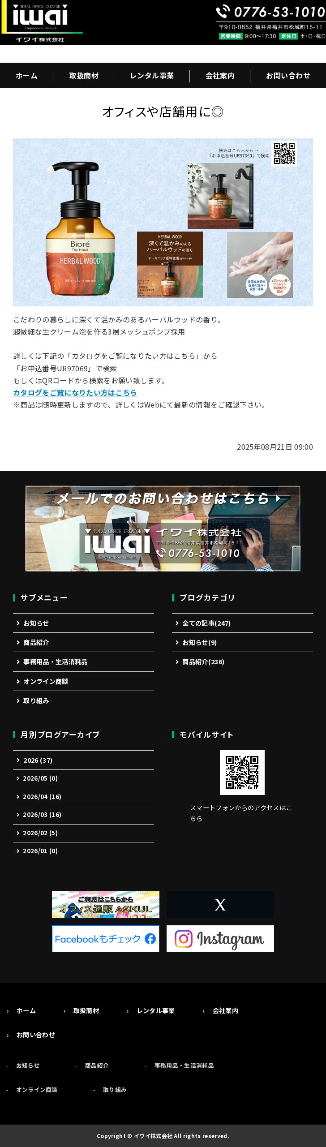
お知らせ (36, 622)
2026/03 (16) (42, 814)
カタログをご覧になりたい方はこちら (75, 392)
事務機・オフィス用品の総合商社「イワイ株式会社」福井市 (41, 22)
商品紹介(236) (203, 661)
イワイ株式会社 (153, 1135)
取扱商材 (84, 75)
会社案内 (220, 75)
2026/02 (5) (40, 833)
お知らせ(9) (199, 642)
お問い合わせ (288, 75)
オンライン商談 (45, 681)
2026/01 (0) (40, 850)
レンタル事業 (152, 75)
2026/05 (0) (40, 778)
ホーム (27, 75)
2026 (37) (37, 760)
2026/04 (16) (42, 796)
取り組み (36, 700)
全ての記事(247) (206, 622)
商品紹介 (36, 642)
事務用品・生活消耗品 (55, 661)
